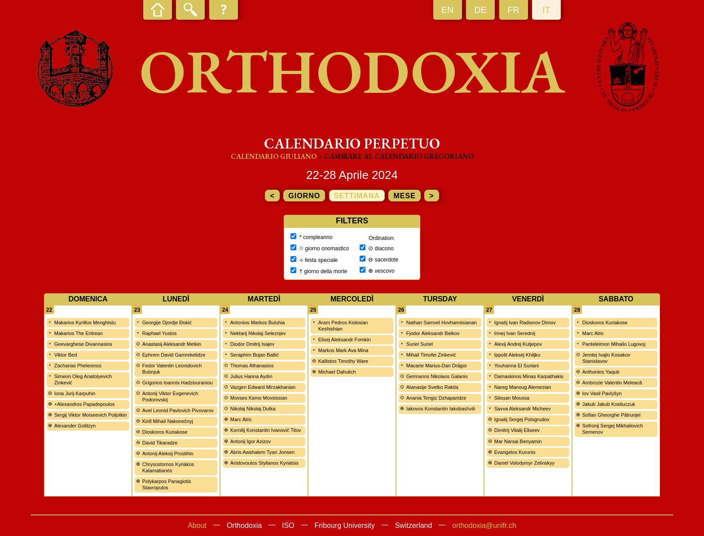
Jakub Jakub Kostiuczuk (608, 404)
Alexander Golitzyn (75, 425)
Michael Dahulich (337, 372)
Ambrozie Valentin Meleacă (612, 382)
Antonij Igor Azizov (250, 441)
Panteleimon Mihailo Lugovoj (614, 344)
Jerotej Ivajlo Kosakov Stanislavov (606, 358)
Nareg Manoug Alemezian (522, 387)
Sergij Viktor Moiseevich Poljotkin (90, 415)
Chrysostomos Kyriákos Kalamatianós (168, 467)
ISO (288, 525)
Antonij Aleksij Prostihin (168, 453)
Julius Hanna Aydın (251, 376)
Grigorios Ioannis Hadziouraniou (177, 382)
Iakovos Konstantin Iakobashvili (440, 408)
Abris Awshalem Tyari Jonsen (262, 452)
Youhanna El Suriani (516, 365)
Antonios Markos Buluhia (257, 322)
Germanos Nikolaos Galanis (437, 376)
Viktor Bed (65, 354)
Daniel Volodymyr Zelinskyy (524, 463)
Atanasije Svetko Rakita (432, 387)
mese (404, 196)
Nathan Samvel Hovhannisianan (441, 322)
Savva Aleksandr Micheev (522, 408)
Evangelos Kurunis (515, 452)
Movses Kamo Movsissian (258, 398)
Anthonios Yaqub (601, 372)
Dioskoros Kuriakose (165, 432)
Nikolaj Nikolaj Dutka (253, 408)
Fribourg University (345, 525)
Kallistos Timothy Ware (343, 361)
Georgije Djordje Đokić (167, 322)
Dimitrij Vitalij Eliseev (517, 430)
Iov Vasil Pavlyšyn (602, 393)
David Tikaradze (160, 442)
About (197, 525)
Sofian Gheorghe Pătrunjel (611, 415)
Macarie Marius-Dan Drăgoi (436, 365)
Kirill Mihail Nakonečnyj (167, 421)
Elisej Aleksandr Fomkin (344, 339)
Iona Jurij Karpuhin (75, 393)
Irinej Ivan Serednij (514, 333)
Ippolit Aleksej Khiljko (517, 354)
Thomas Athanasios (252, 365)
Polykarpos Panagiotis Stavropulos (166, 484)
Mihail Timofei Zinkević (431, 354)
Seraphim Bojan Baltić (254, 354)
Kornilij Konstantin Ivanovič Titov (265, 430)
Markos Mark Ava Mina (343, 350)
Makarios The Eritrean (78, 333)
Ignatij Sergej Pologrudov (522, 419)
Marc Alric (241, 419)
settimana (357, 196)
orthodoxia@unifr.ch (484, 525)
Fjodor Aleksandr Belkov (433, 333)
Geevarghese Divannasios (83, 344)
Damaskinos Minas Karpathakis (528, 376)
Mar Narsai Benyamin (518, 441)
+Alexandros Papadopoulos (84, 404)
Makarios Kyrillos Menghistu (85, 322)
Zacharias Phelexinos (77, 365)
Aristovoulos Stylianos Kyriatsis (264, 463)
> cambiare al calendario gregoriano (396, 156)
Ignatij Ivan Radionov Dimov (525, 322)
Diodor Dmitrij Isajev (252, 344)
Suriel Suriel (419, 344)
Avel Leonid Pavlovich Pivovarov (178, 410)
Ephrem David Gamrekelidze (174, 354)
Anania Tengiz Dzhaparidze (436, 398)
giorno (304, 196)
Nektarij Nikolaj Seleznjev (258, 333)
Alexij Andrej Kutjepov (518, 344)
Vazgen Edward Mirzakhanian (262, 387)
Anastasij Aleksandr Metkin (171, 344)
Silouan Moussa (511, 398)
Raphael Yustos (159, 333)
